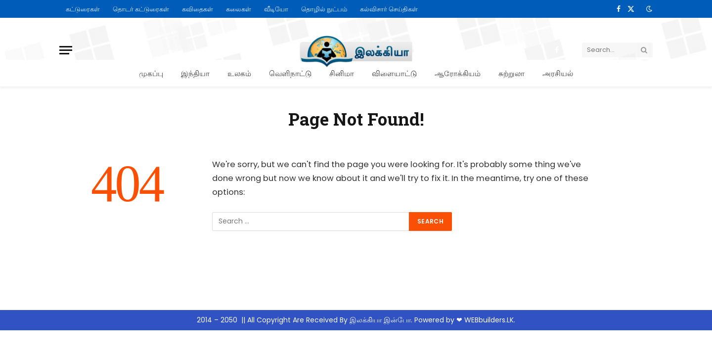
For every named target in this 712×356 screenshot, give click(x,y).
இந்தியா (195, 73)
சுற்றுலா (511, 73)
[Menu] (65, 50)
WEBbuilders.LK (489, 320)
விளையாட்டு (394, 73)
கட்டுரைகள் (83, 9)
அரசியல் (557, 73)
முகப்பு (151, 73)
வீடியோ (276, 9)
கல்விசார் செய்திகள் (389, 9)
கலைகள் (238, 9)
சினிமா (341, 73)
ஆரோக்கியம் (458, 73)
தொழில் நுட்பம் (324, 9)
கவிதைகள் (197, 9)
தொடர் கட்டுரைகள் (141, 9)
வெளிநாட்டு (290, 73)
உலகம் (239, 73)
